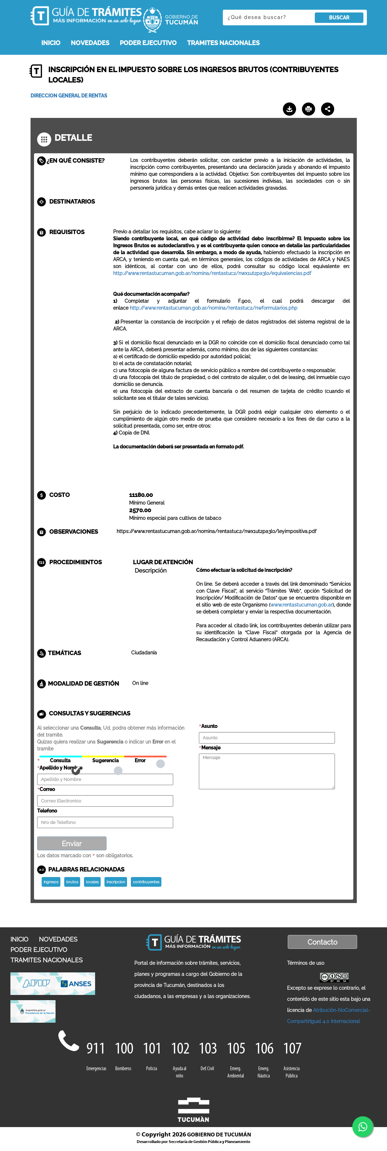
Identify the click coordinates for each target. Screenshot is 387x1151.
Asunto (209, 726)
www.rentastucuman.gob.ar (301, 605)
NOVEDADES (90, 42)
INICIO (50, 42)
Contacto (322, 942)
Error (145, 756)
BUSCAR (339, 17)
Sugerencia (103, 756)
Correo (47, 789)
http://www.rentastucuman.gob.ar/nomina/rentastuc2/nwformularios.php (213, 308)
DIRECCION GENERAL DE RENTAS (69, 95)
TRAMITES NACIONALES (223, 42)
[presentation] (251, 803)
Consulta (61, 756)
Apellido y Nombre (61, 768)
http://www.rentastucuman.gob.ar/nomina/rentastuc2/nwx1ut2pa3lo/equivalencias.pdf (212, 273)
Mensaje (210, 747)
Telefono (47, 811)
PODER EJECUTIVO (148, 42)
